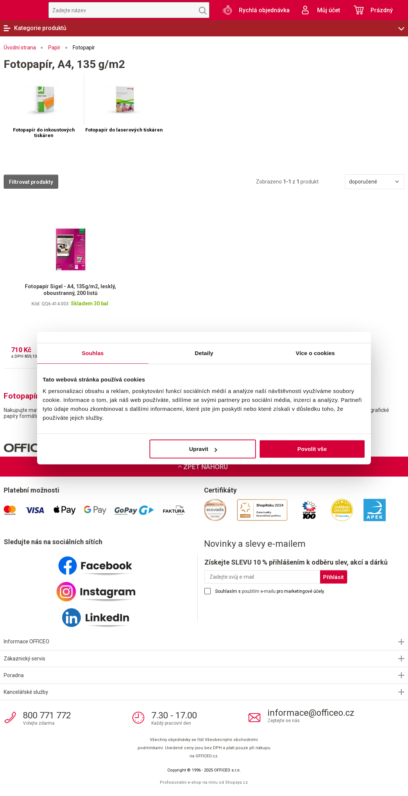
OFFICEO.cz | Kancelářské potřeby (20, 10)
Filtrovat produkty (31, 182)
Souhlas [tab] (92, 353)
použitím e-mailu (259, 591)
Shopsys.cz (236, 782)
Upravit (203, 449)
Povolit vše (312, 449)
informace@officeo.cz (310, 713)
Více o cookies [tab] (315, 353)
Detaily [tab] (204, 353)
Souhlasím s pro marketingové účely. (270, 591)
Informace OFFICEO (26, 641)
